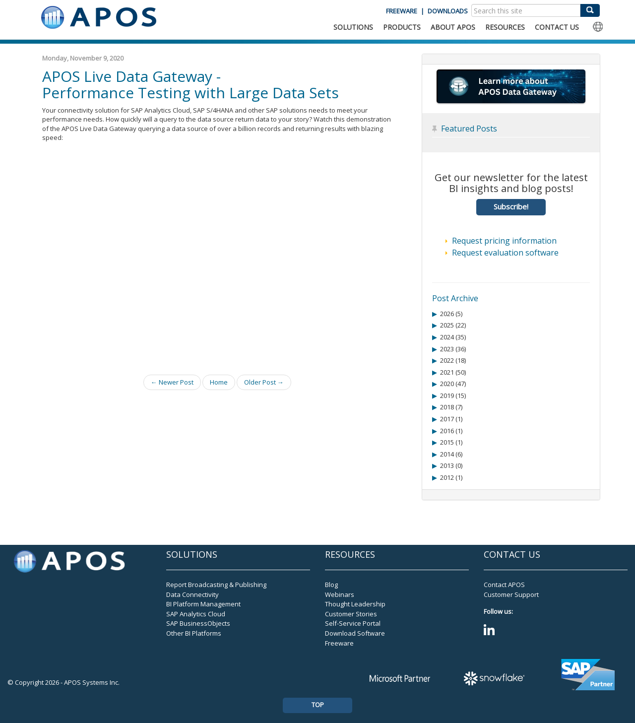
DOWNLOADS (448, 10)
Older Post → (264, 382)
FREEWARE (401, 10)
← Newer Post (172, 382)
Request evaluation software (505, 252)
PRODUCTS (402, 27)
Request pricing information (504, 240)
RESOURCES (505, 27)
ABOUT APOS (453, 27)
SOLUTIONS (353, 27)
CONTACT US (557, 27)
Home (219, 382)
